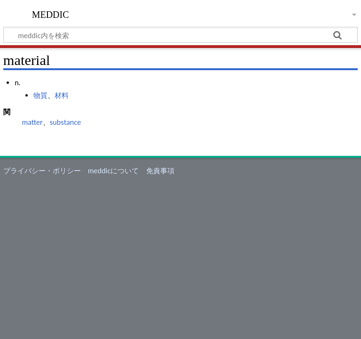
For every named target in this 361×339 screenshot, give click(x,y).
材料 (62, 95)
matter (32, 122)
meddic (50, 13)
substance (65, 122)
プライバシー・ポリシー (42, 170)
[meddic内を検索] (180, 34)
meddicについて (113, 170)
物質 (40, 95)
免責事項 (160, 170)
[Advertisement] (180, 249)
